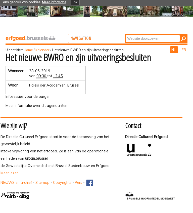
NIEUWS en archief (16, 182)
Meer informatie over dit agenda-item (37, 105)
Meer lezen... (11, 173)
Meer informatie (54, 2)
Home (28, 50)
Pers (78, 182)
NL (174, 50)
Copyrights (62, 182)
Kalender (42, 50)
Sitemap (42, 182)
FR (184, 50)
